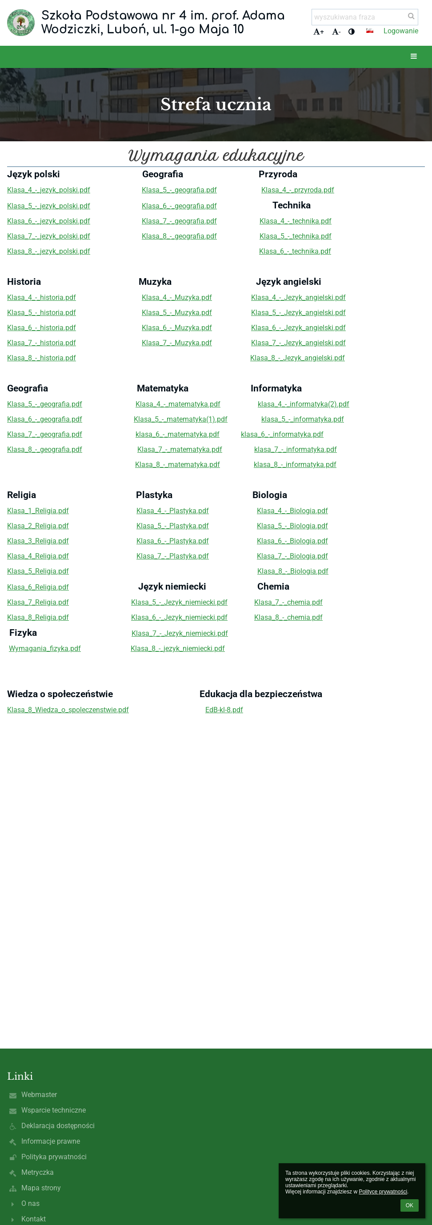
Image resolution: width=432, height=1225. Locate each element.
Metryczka (37, 1172)
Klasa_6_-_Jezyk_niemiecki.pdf (179, 617)
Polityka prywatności (54, 1157)
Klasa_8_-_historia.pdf (41, 358)
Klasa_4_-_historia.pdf (41, 297)
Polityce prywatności (383, 1192)
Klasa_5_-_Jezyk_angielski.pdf (298, 312)
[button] (369, 30)
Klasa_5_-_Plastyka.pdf (172, 526)
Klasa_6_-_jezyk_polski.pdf (48, 221)
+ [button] (318, 32)
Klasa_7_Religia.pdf (38, 602)
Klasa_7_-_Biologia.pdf (292, 556)
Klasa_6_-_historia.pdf (41, 327)
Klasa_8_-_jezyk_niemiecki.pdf (178, 648)
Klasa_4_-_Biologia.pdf (292, 511)
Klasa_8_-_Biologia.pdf (292, 571)
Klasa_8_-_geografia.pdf (179, 236)
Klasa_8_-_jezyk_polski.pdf (48, 251)
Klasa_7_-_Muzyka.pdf (177, 343)
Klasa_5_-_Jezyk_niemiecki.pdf (179, 602)
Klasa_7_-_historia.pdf (41, 343)
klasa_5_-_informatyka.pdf (302, 419)
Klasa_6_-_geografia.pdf (179, 206)
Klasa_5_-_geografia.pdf (179, 190)
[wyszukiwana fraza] (365, 17)
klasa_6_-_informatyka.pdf (282, 434)
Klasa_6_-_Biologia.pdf (292, 541)
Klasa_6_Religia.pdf (38, 587)
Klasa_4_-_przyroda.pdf (297, 190)
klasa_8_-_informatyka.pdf (295, 464)
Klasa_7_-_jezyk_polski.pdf (48, 236)
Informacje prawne (50, 1141)
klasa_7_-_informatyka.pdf (295, 449)
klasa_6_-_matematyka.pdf (178, 434)
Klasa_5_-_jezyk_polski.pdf (48, 206)
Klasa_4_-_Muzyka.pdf (177, 297)
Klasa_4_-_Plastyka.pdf (172, 511)
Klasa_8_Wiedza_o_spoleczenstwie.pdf (68, 710)
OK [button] (409, 1205)
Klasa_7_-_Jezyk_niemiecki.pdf (180, 633)
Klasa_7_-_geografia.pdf (179, 221)
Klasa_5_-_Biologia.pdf (292, 526)
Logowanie (401, 31)
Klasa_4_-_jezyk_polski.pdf (48, 190)
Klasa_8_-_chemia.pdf (288, 617)
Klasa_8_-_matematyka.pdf (177, 464)
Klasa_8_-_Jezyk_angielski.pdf (297, 358)
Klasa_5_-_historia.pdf (41, 312)
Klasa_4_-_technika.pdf (296, 221)
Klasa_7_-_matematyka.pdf (179, 449)
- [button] (336, 32)
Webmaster (39, 1094)
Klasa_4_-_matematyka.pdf (178, 404)
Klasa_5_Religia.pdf (38, 571)
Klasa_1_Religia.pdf (38, 511)
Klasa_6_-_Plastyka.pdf (172, 541)
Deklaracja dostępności (58, 1125)
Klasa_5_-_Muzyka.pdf (177, 312)
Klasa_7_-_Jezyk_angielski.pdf (298, 343)
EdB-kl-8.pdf (224, 710)
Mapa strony (41, 1188)
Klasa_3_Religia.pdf (38, 541)
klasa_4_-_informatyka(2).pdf (303, 404)
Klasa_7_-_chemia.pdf (288, 602)
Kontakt (33, 1219)
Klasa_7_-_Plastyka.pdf (172, 556)
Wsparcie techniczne (53, 1110)
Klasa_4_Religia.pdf (38, 556)
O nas (30, 1203)
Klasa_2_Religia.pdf (38, 526)
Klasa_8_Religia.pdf (38, 617)
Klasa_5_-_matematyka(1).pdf (181, 419)
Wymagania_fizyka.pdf (45, 648)
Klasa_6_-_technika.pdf (295, 251)
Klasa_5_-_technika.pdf (296, 236)
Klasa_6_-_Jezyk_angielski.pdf (298, 327)
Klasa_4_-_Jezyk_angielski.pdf (298, 297)
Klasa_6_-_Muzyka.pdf (177, 327)
